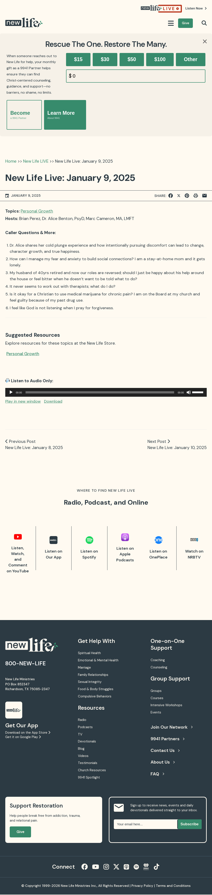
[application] (106, 392)
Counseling (159, 667)
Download (53, 401)
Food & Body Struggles (95, 689)
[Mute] (188, 392)
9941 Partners (167, 739)
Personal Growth (37, 211)
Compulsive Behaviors (94, 696)
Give (185, 23)
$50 (131, 59)
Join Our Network (172, 727)
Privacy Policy (142, 886)
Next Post (156, 441)
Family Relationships (93, 675)
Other (190, 59)
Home (11, 161)
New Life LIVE (35, 161)
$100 (160, 59)
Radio (82, 720)
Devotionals (87, 741)
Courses (157, 698)
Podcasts (85, 727)
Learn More (61, 115)
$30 (105, 59)
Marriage (84, 667)
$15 (78, 59)
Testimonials (87, 763)
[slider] (100, 392)
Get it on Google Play (23, 737)
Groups (156, 691)
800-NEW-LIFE (25, 663)
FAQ (157, 774)
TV (80, 734)
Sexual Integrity (89, 682)
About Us (163, 762)
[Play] (11, 392)
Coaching (158, 660)
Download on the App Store (27, 732)
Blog (81, 748)
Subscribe (190, 824)
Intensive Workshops (166, 705)
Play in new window (23, 401)
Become (20, 115)
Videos (83, 756)
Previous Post (22, 441)
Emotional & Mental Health (98, 660)
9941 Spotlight (89, 777)
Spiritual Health (89, 653)
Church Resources (92, 770)
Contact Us (165, 750)
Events (156, 712)
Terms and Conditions (173, 886)
